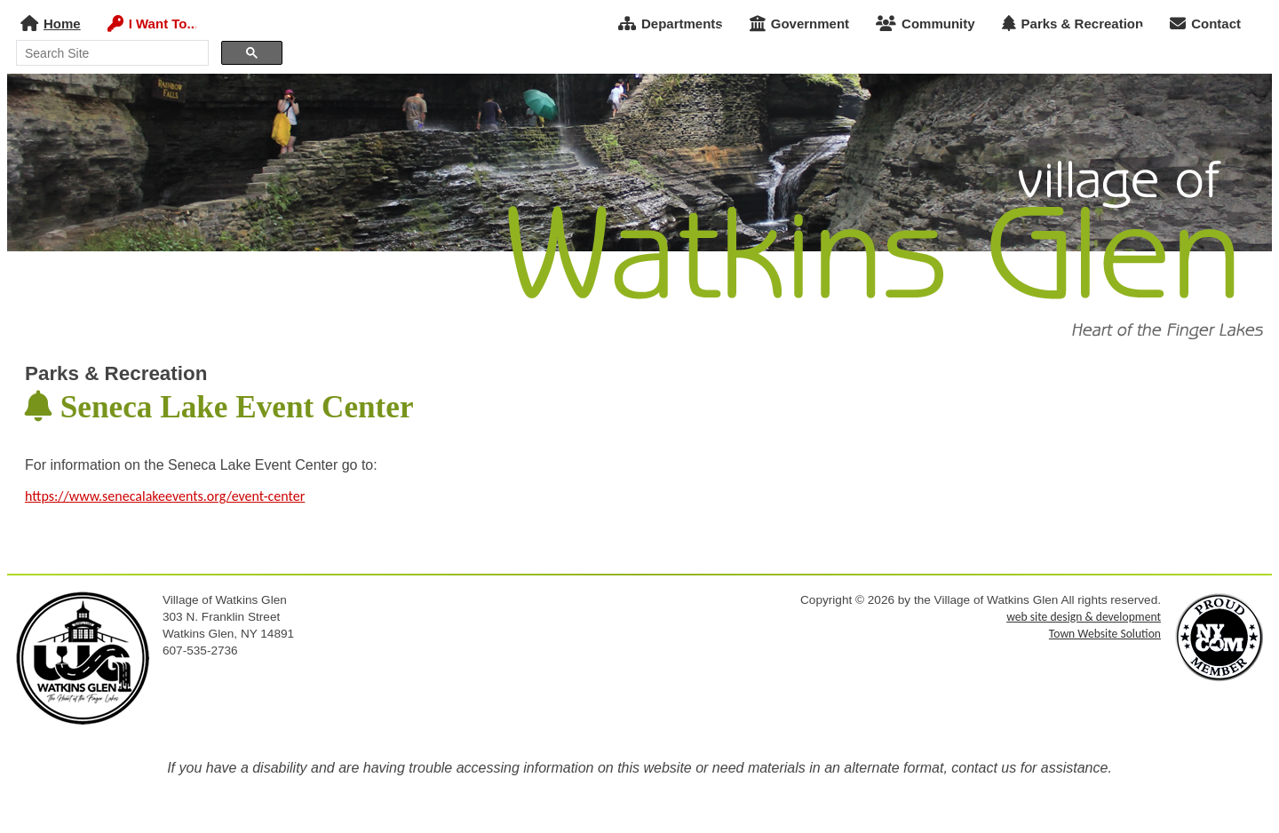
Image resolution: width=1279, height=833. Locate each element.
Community (925, 23)
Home (50, 23)
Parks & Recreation (1073, 23)
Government (799, 23)
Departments (670, 23)
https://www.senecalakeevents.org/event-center (165, 496)
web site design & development (1083, 616)
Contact (1205, 23)
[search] (110, 53)
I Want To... (152, 23)
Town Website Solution (1105, 633)
